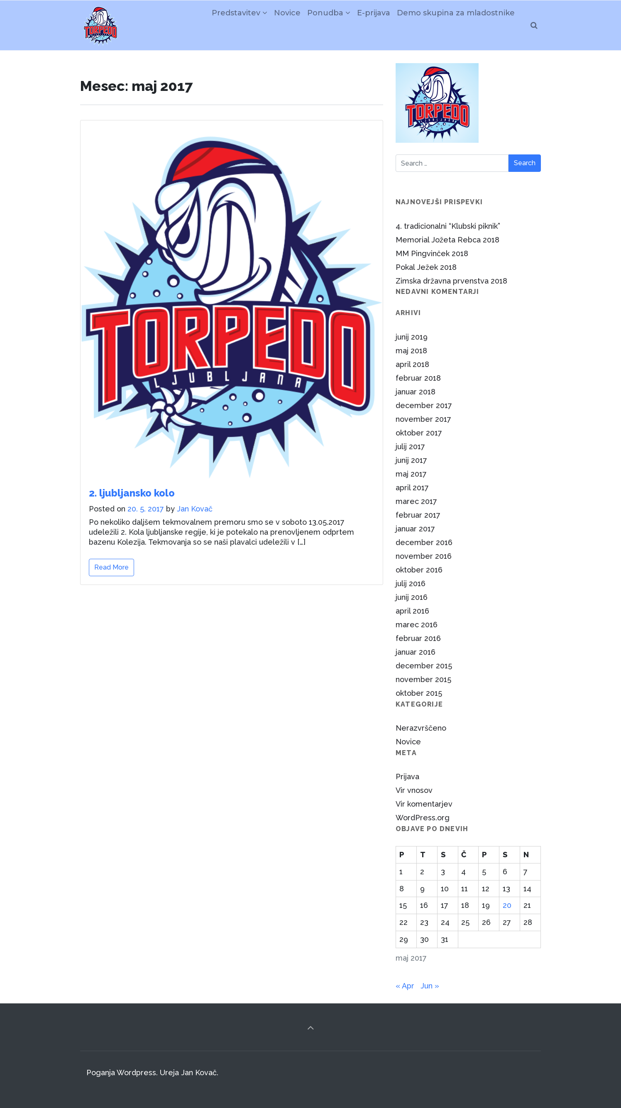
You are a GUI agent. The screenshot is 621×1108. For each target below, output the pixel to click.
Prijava (407, 776)
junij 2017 (411, 460)
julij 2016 (410, 583)
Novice (408, 741)
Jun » (430, 985)
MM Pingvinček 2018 (432, 253)
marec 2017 (416, 501)
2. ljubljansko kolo (132, 493)
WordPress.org (423, 817)
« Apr (405, 985)
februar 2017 (418, 515)
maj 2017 (411, 474)
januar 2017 (415, 528)
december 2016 (424, 542)
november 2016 (424, 556)
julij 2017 (410, 446)
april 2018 (412, 364)
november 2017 (423, 419)
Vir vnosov (414, 790)
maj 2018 (411, 350)
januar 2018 (415, 391)
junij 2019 (412, 337)
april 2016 (412, 611)
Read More (111, 567)
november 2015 (423, 679)
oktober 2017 (419, 432)
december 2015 (424, 665)
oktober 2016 (419, 569)
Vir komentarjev (424, 804)
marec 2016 (417, 624)
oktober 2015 (419, 693)
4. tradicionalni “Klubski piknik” (448, 226)
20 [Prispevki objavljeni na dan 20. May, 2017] (507, 905)
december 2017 (424, 405)
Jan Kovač (195, 508)
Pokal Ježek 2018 (426, 267)
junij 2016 (412, 597)
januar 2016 (415, 652)
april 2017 (412, 487)
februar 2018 (418, 378)
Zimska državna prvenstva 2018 (451, 280)
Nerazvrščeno (421, 728)
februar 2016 (418, 638)
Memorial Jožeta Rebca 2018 (447, 239)
